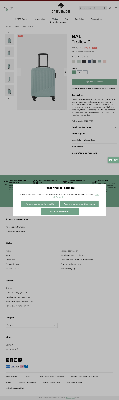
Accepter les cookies (59, 211)
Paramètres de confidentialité (40, 204)
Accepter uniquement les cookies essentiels (81, 204)
